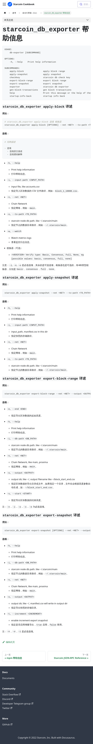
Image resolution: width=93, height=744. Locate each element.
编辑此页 (8, 642)
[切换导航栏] (4, 4)
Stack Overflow (11, 694)
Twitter (7, 708)
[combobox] (84, 4)
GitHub (7, 724)
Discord (7, 699)
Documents (8, 678)
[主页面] (5, 13)
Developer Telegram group (17, 703)
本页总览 (8, 19)
